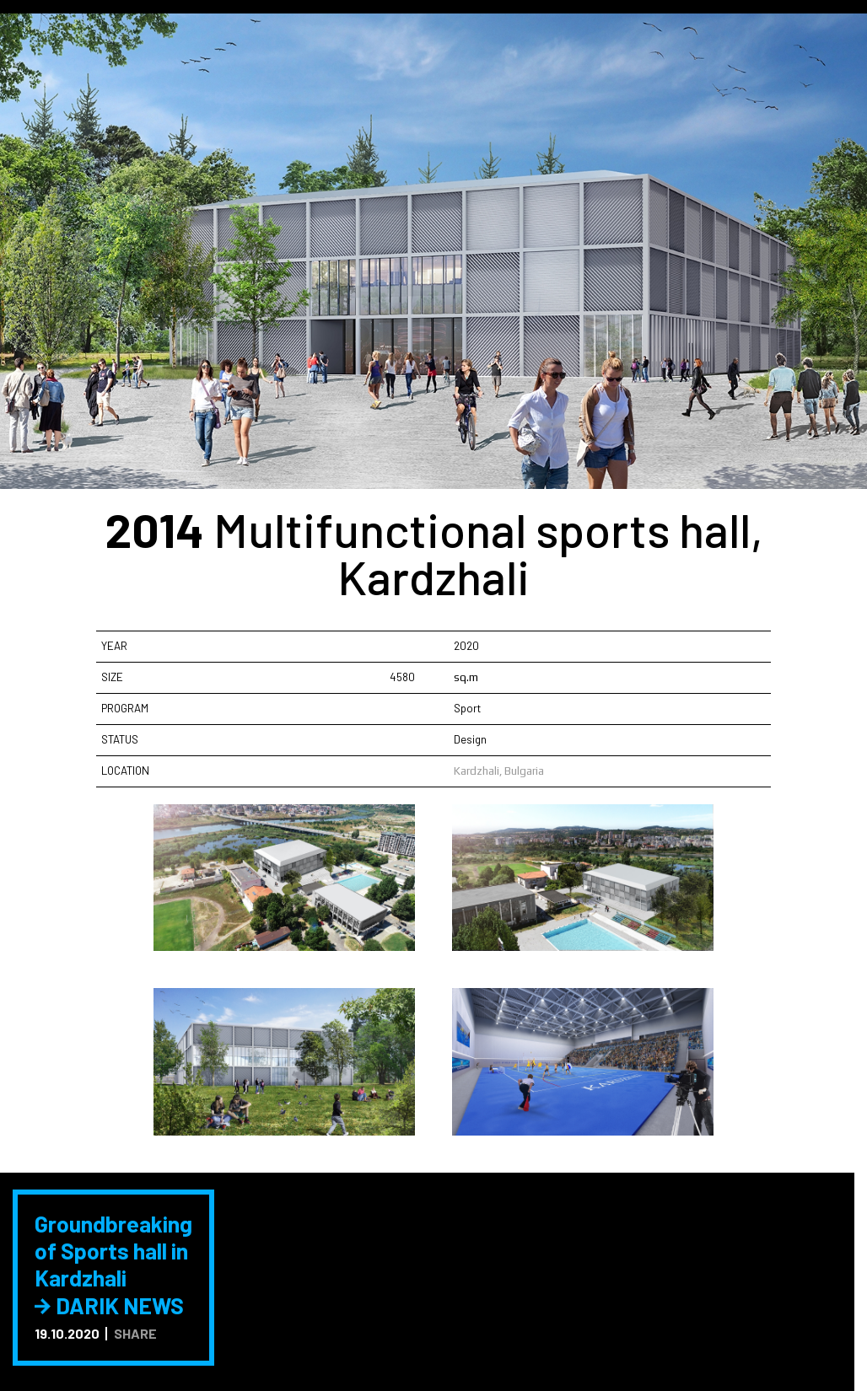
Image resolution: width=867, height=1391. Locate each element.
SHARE (135, 1333)
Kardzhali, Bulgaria (499, 771)
